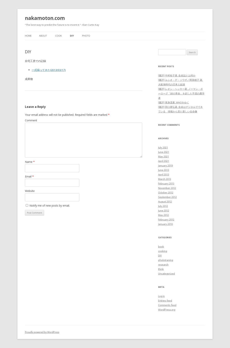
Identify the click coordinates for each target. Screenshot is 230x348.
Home (28, 35)
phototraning (165, 260)
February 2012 (166, 219)
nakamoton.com (45, 18)
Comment (31, 120)
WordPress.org (166, 309)
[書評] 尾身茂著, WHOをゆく (173, 102)
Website (30, 191)
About (43, 35)
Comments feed (167, 305)
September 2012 (167, 197)
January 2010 (165, 224)
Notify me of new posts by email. (49, 205)
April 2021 (163, 161)
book (161, 246)
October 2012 (165, 192)
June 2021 (163, 152)
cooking (162, 251)
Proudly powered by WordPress (42, 332)
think (161, 269)
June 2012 (163, 210)
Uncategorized (166, 273)
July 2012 (163, 206)
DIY (72, 35)
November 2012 (167, 188)
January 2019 (165, 165)
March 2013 (164, 179)
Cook (58, 35)
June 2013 (163, 170)
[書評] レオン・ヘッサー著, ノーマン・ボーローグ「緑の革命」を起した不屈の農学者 (181, 93)
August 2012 (165, 201)
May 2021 (163, 156)
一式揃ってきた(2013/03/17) (49, 70)
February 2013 (166, 183)
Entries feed (165, 300)
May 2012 (163, 215)
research (163, 264)
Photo (86, 35)
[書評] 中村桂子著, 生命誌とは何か (176, 75)
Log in (161, 296)
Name (30, 162)
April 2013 (163, 174)
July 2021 (163, 147)
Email (29, 176)
